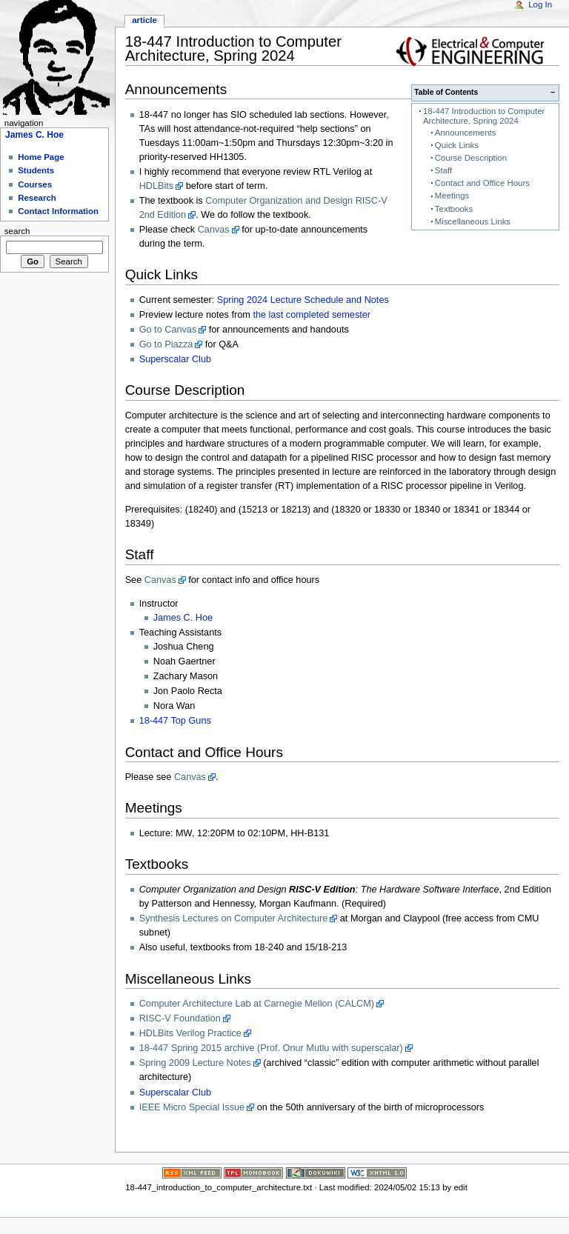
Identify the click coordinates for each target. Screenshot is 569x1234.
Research (37, 197)
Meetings (452, 195)
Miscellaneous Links (472, 221)
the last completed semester (311, 315)
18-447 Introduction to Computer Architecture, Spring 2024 (484, 116)
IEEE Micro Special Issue (191, 1107)
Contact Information (58, 211)
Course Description (471, 157)
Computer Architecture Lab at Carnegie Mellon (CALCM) (256, 1003)
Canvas (214, 229)
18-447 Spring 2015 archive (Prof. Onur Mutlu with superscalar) (271, 1048)
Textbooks (454, 208)
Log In (540, 4)
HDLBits (156, 186)
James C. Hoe (183, 618)
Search (17, 231)
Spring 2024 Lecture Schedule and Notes (303, 300)
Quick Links (457, 145)
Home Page (41, 157)
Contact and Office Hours (482, 183)
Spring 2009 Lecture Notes (195, 1063)
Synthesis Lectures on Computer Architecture (233, 918)
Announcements (465, 132)
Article (144, 20)
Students (36, 170)
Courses (35, 184)
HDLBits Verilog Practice (190, 1033)
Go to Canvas (168, 329)
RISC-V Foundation (180, 1018)
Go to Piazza (166, 344)
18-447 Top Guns (175, 721)
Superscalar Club (175, 359)
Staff (443, 170)
